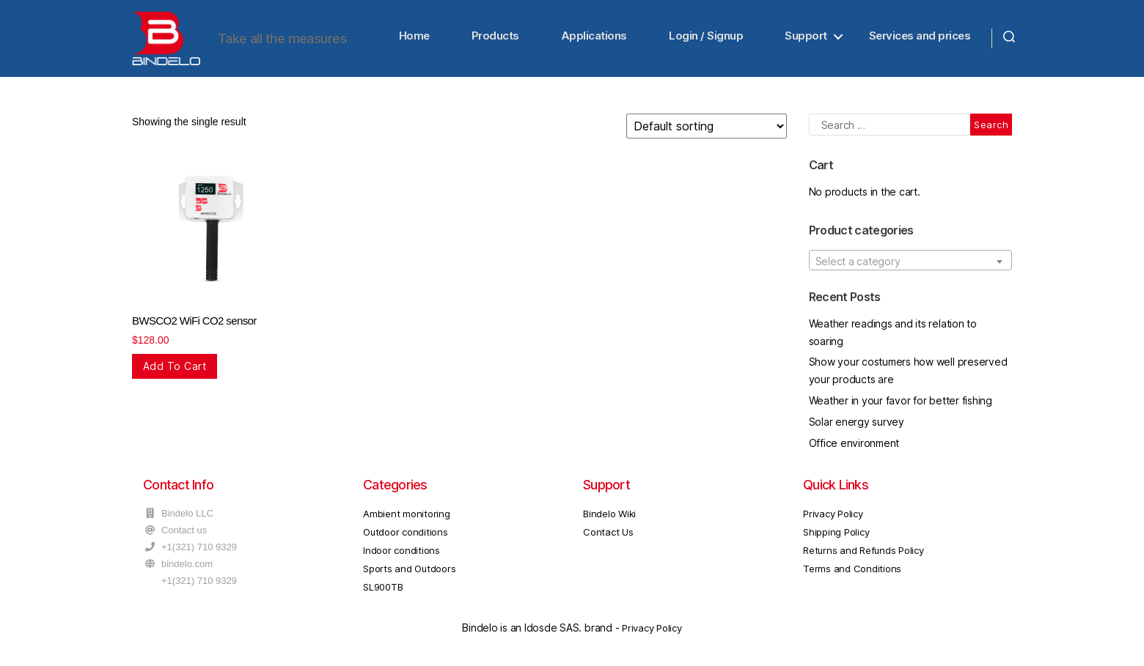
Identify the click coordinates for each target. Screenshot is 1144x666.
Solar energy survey (856, 425)
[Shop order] (706, 130)
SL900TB (383, 591)
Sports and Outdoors (409, 573)
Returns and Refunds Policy (863, 554)
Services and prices (920, 38)
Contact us (184, 534)
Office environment (854, 446)
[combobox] (911, 264)
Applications (594, 38)
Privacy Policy (833, 518)
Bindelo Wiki (609, 518)
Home (414, 38)
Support (806, 38)
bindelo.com (187, 568)
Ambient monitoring (406, 518)
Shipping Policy (836, 536)
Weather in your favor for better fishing (900, 405)
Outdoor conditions (405, 536)
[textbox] (911, 264)
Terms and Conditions (852, 573)
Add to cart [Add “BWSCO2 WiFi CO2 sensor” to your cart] (174, 370)
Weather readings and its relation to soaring (893, 336)
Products (495, 38)
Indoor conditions (401, 554)
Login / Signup (706, 38)
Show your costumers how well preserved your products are (908, 375)
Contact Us (608, 536)
